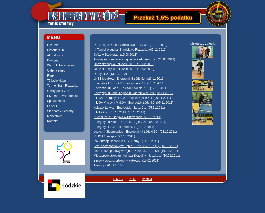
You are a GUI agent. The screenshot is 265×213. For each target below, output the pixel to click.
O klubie (52, 45)
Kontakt (52, 121)
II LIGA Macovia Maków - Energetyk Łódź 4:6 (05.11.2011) (133, 102)
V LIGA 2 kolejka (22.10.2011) (114, 136)
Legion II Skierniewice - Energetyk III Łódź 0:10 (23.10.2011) (135, 131)
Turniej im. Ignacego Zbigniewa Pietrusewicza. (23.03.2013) (134, 59)
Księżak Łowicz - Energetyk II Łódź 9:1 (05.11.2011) (129, 107)
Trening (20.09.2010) (108, 165)
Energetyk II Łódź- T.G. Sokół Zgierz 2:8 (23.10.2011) (130, 122)
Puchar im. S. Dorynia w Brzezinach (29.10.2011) (127, 117)
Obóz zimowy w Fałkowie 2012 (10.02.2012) (124, 69)
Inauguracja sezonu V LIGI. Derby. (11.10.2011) (126, 141)
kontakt (147, 179)
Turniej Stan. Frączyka (62, 85)
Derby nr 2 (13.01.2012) (110, 74)
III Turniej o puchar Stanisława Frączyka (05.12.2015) (130, 49)
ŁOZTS (118, 179)
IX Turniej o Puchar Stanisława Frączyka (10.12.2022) (130, 45)
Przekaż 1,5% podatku (62, 96)
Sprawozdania (56, 101)
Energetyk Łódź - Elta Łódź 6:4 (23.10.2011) (124, 127)
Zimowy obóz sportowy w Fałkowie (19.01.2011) (126, 160)
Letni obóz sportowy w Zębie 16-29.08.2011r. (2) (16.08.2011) (136, 151)
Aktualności (55, 55)
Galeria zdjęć (56, 70)
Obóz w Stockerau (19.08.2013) (115, 54)
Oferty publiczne (58, 91)
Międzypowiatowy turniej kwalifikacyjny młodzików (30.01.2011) (137, 155)
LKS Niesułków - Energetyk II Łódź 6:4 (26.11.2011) (129, 78)
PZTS (132, 179)
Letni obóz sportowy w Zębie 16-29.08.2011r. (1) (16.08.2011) (136, 146)
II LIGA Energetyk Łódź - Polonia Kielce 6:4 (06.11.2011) (132, 98)
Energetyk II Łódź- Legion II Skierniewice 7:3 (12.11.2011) (133, 93)
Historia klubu (56, 50)
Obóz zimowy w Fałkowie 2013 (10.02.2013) (124, 64)
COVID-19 (54, 106)
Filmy (51, 75)
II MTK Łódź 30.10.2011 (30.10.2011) (119, 112)
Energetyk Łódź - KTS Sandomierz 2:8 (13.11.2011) (129, 83)
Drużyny (52, 60)
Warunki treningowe (60, 65)
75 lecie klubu (56, 80)
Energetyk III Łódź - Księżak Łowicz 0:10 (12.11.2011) (130, 88)
